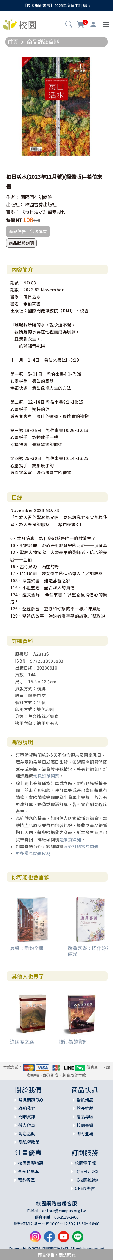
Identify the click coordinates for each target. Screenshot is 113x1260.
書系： (13, 211)
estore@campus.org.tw (64, 1210)
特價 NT (14, 220)
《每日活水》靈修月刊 (43, 211)
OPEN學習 (85, 1188)
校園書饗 (85, 1125)
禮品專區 (85, 1117)
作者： (13, 197)
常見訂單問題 (46, 776)
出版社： (15, 204)
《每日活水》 (87, 1171)
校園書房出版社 (41, 204)
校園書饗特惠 (30, 1163)
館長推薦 (85, 1108)
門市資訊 (26, 1117)
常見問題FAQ (30, 1100)
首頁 (13, 41)
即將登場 (85, 1133)
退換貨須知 (70, 839)
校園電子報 (85, 1163)
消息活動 (26, 1133)
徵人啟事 (26, 1125)
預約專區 (26, 1180)
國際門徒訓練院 (36, 197)
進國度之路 (22, 1041)
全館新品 (85, 1100)
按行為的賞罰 (73, 1041)
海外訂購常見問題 (81, 846)
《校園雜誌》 (87, 1180)
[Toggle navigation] (106, 24)
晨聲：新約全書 (27, 948)
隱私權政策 (28, 1142)
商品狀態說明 (21, 243)
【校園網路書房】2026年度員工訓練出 (56, 5)
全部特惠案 (28, 1171)
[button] (69, 25)
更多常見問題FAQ (33, 853)
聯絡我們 (26, 1108)
